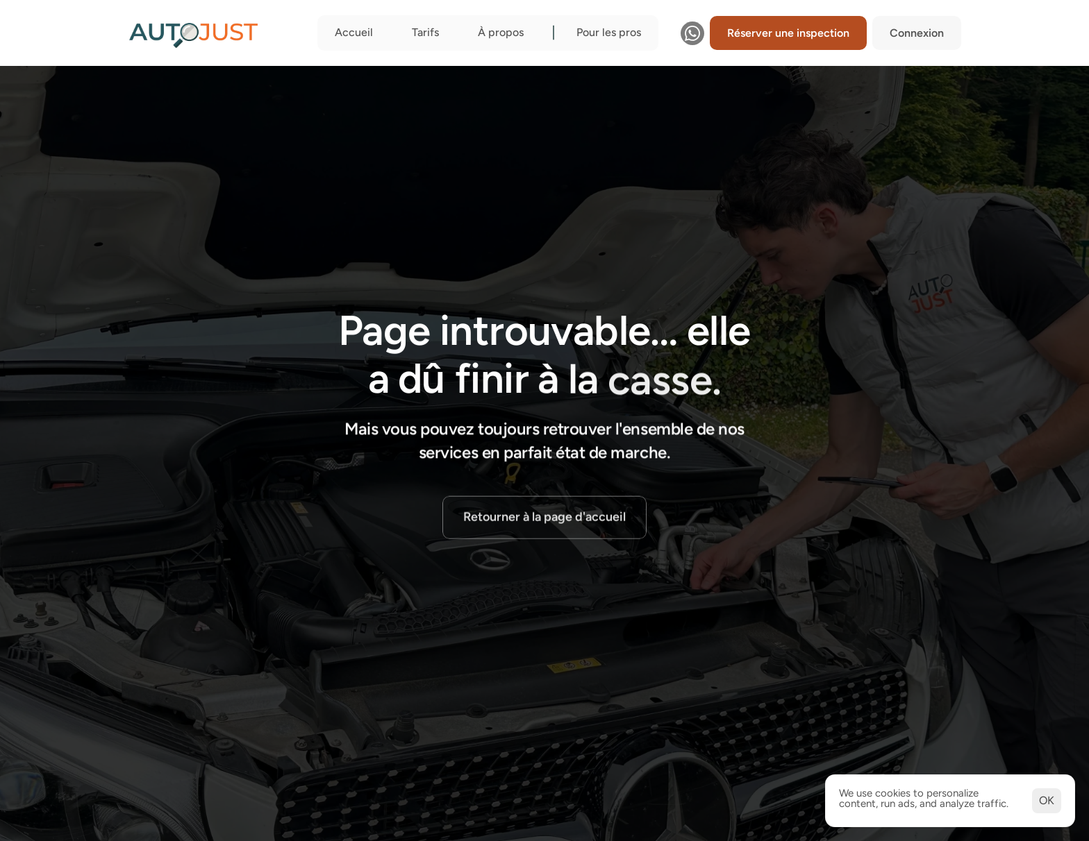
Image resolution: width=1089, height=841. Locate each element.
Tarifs (425, 32)
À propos (501, 32)
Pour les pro (606, 32)
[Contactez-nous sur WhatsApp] (692, 33)
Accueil (354, 32)
